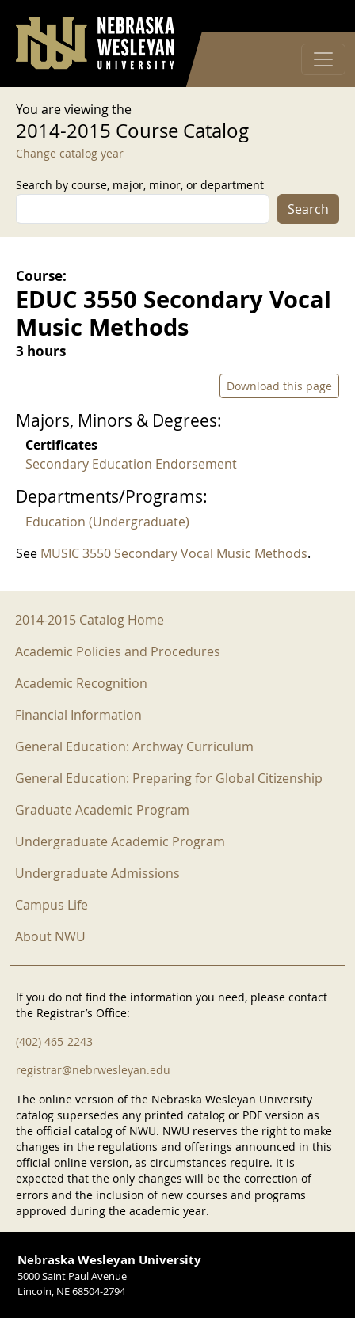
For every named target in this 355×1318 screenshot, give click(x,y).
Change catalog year (70, 153)
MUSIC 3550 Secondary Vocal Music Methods (173, 553)
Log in (318, 16)
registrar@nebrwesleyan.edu (93, 1069)
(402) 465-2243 (54, 1041)
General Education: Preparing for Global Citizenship (169, 778)
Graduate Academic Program (102, 810)
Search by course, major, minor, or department (140, 184)
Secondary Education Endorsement (131, 464)
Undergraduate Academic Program (120, 841)
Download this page (279, 385)
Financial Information (78, 715)
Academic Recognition (81, 683)
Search (308, 209)
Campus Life (51, 904)
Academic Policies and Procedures (117, 651)
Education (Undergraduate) (107, 521)
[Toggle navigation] (323, 59)
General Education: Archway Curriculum (134, 746)
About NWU (50, 936)
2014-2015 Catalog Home (89, 620)
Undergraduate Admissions (97, 873)
